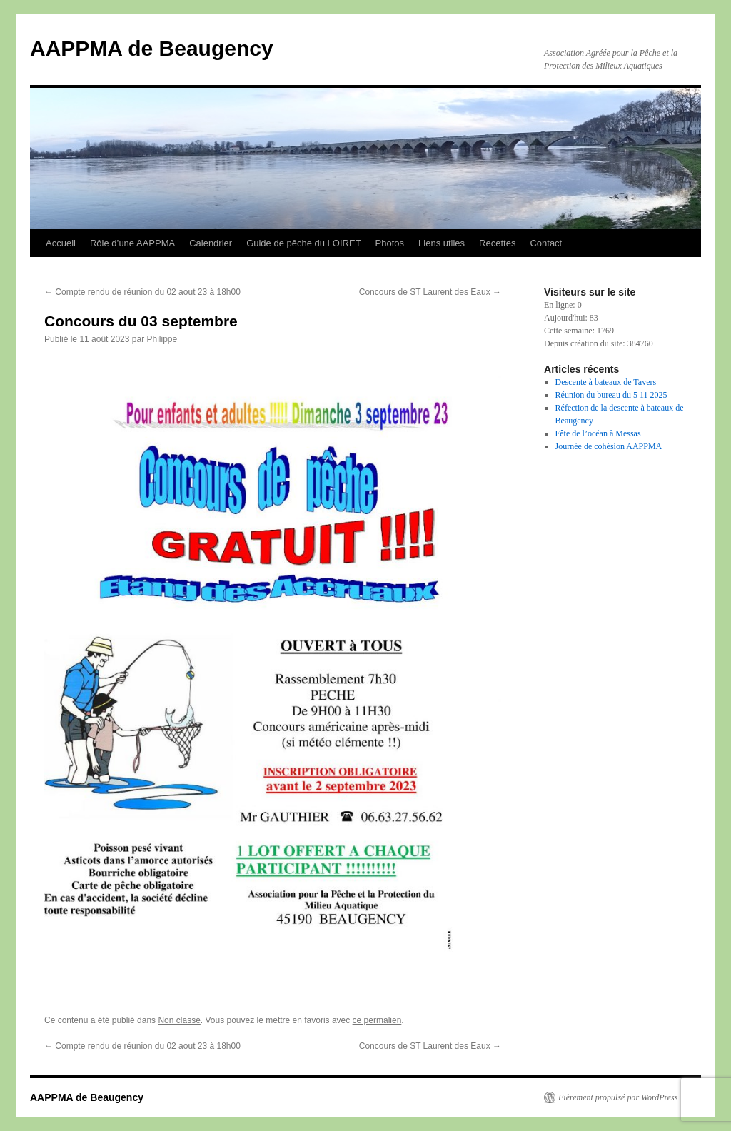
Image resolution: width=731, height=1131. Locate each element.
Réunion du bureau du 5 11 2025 (611, 395)
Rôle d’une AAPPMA (132, 243)
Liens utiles (441, 243)
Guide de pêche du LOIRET (303, 243)
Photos (389, 243)
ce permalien (377, 1020)
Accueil (61, 243)
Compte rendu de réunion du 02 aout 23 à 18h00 (142, 292)
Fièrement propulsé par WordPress (617, 1097)
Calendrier (210, 243)
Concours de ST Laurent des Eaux (430, 292)
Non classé (179, 1020)
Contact (546, 243)
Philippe (161, 339)
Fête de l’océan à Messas (598, 433)
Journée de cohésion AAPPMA (608, 446)
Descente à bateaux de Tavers (606, 382)
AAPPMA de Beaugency (151, 48)
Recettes (497, 243)
